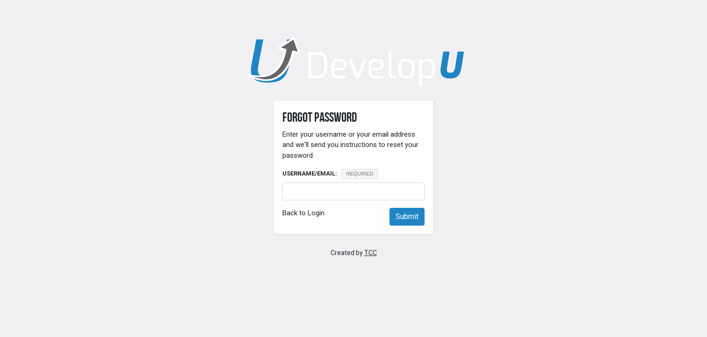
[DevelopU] (353, 62)
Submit (407, 216)
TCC (370, 252)
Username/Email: (309, 173)
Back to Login (303, 213)
